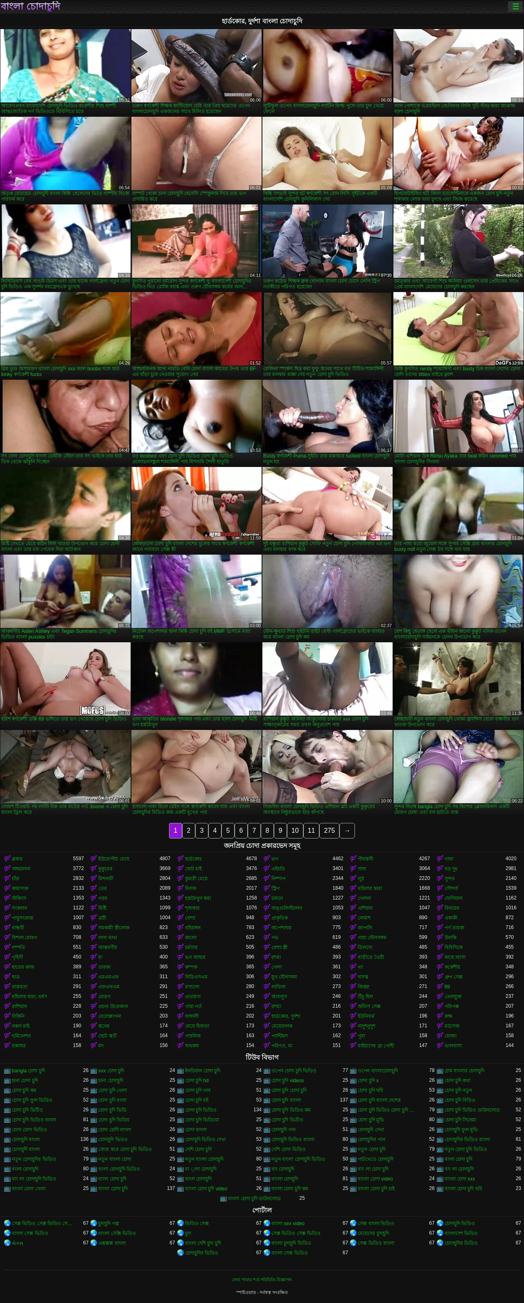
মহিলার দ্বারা (370, 888)
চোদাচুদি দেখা (371, 1130)
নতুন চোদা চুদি (372, 1149)
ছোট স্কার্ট (107, 1036)
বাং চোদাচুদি (282, 1169)
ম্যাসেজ (452, 1026)
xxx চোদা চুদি (111, 1071)
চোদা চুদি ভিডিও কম (291, 1110)
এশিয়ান (365, 908)
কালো (190, 937)
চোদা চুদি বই (197, 1100)
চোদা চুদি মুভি (371, 1120)
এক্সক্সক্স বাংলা (111, 1243)
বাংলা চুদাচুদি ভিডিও (291, 1243)
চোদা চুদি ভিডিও (201, 1110)
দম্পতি (18, 947)
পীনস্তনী (365, 859)
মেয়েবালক (281, 1026)
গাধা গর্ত (193, 1006)
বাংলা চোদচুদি (284, 1179)
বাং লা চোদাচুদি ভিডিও (34, 1179)
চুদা (188, 1233)
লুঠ (361, 879)
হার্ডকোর (193, 859)
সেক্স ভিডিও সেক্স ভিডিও (296, 1233)
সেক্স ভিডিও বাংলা (376, 1243)
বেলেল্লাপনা (109, 1016)
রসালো (192, 987)
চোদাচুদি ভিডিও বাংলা (292, 1139)
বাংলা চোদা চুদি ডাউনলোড (254, 1198)
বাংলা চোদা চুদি (113, 1189)
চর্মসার (191, 947)
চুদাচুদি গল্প (108, 1223)
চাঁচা (15, 879)
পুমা (361, 1036)
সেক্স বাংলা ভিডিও (376, 1223)
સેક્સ (17, 1243)
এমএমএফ (108, 977)
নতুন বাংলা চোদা (114, 1159)
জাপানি (365, 928)
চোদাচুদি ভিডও (112, 1139)
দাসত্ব (363, 977)
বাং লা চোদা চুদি (373, 1169)
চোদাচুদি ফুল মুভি (461, 1130)
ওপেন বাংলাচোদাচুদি (378, 1071)
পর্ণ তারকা (454, 928)
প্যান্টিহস (279, 1036)
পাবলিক (193, 1036)
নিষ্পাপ (278, 879)
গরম (102, 898)
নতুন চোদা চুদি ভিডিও (466, 1149)
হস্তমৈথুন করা (198, 898)
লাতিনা (278, 987)
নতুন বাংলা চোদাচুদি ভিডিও (298, 1159)
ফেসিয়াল (454, 898)
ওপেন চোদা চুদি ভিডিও (293, 1071)
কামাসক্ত (20, 888)
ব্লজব (17, 859)
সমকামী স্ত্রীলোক (113, 928)
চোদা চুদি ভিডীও (287, 1120)
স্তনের (104, 1026)
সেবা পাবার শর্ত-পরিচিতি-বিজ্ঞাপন (262, 1279)
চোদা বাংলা (196, 1130)
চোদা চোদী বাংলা (114, 1130)
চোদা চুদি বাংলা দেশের (379, 1100)
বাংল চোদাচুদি (198, 1179)
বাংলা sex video (288, 1223)
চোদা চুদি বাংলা (286, 1100)
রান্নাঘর (19, 1046)
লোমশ (364, 918)
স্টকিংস (19, 898)
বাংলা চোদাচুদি (30, 6)
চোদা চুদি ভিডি (112, 1110)
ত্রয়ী (102, 918)
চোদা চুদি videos (287, 1080)
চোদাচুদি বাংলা (26, 1139)
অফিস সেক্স (369, 1006)
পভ (274, 937)
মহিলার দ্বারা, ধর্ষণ (29, 996)
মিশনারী (105, 879)
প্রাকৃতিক (279, 918)
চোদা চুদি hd (197, 1080)
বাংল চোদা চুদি (112, 1179)
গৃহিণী (17, 957)
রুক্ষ (448, 1016)
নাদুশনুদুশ (366, 1026)
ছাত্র (16, 977)
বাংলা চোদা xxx (460, 1179)
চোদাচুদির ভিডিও (461, 1243)
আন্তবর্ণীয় (107, 947)
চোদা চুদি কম (24, 1090)
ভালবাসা (453, 1046)
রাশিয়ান (19, 1006)
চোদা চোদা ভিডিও (29, 1130)
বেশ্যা (190, 918)
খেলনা (364, 898)
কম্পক (191, 967)
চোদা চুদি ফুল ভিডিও (32, 1100)
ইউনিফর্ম (366, 1016)
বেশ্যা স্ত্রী (279, 947)
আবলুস (279, 996)
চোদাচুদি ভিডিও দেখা (205, 1139)
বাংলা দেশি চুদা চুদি (203, 1243)
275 (329, 830)
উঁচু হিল (365, 996)
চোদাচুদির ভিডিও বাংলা (467, 1139)
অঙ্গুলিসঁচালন (286, 908)
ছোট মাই (193, 869)
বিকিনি (18, 1016)
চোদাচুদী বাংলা (26, 1149)
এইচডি (278, 869)
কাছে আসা (455, 957)
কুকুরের (105, 869)
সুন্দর (450, 879)
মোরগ (104, 996)
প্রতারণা (193, 996)
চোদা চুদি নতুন (458, 1090)
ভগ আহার (195, 957)
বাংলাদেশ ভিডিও (461, 1233)
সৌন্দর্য (451, 888)
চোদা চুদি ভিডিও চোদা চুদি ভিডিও (388, 1110)
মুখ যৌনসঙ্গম (284, 977)
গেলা (276, 967)
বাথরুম (192, 1046)
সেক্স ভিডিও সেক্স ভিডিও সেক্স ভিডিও (42, 1223)
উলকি (450, 937)
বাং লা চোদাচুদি (459, 1169)
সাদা (362, 869)
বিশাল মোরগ (24, 937)
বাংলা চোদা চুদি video (206, 1189)
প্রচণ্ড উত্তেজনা (113, 1006)
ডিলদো (365, 947)
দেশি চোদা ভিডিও (288, 1149)
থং (360, 967)
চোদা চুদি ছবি (370, 1090)
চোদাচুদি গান (283, 1130)
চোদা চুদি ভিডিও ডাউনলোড (472, 1110)
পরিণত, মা (281, 1046)
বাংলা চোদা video (375, 1179)
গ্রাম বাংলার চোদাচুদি (465, 1071)
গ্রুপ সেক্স (454, 977)
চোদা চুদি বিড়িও (460, 1100)
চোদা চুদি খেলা (112, 1090)
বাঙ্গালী (192, 1016)
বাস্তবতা (19, 987)
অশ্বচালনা (21, 869)
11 (311, 830)
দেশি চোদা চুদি (198, 1149)
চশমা (276, 957)
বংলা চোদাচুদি (25, 1169)
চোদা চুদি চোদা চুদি (289, 1090)
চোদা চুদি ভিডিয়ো (202, 1120)
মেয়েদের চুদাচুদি (373, 1233)
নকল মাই (20, 1026)
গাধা (449, 859)
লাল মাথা (107, 937)
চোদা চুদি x (368, 1080)
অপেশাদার (281, 928)
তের (102, 888)
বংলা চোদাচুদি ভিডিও (119, 1169)
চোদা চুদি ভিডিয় (113, 1120)
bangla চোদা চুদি (28, 1071)
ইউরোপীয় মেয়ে (113, 859)
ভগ (274, 859)
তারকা (104, 967)
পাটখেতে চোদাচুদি (375, 1159)
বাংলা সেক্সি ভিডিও (117, 1233)
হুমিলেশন (21, 1036)
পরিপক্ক (452, 1006)
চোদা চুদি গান (198, 1090)
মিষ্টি (102, 908)
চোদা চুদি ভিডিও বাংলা (34, 1120)
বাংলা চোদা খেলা (28, 1189)
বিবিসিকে (454, 947)
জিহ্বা (363, 987)
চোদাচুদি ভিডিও (460, 1223)
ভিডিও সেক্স (197, 1223)
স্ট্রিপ (275, 888)
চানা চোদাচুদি (110, 1080)
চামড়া (277, 898)
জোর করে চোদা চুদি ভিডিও (124, 1149)
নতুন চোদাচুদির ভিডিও (34, 1159)
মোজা (450, 1036)
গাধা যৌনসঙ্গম (372, 937)
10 (295, 830)
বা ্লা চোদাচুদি (201, 1169)
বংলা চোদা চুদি (459, 1159)
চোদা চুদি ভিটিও (27, 1110)
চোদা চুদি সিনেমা (461, 1120)
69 (447, 987)
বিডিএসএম (196, 977)
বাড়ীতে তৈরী (371, 957)
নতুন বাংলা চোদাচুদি (204, 1159)
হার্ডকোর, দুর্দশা (285, 1016)
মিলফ (190, 888)
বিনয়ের (452, 908)
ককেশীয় (452, 967)
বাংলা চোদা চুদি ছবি (463, 1189)
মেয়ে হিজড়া (197, 1026)
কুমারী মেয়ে (196, 879)
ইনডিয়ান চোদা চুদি (203, 1071)
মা (100, 957)
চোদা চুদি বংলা (112, 1100)
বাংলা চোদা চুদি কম (289, 1189)
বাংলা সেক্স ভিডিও (30, 1233)
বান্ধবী (18, 928)
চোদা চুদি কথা (458, 1080)
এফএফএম (109, 987)
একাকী (451, 918)
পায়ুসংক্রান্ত (22, 918)
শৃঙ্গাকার (192, 908)
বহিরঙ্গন (193, 928)
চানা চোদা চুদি (25, 1080)
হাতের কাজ (23, 967)
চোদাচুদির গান (371, 1139)
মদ (101, 1046)
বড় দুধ (451, 869)
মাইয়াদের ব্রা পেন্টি (376, 1046)
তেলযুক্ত (453, 996)
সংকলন (19, 908)
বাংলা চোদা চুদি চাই (376, 1189)
